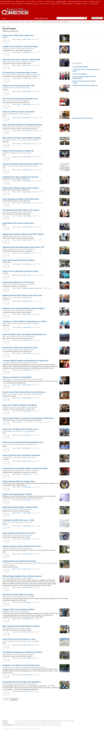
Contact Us (65, 22)
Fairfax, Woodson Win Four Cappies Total (18, 481)
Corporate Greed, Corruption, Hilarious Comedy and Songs (25, 468)
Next (14, 699)
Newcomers (66, 721)
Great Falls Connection (94, 1)
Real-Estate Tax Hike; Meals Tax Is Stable (18, 594)
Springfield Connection (67, 3)
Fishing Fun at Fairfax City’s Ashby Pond (18, 35)
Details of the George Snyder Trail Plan (17, 494)
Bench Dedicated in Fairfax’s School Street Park (20, 199)
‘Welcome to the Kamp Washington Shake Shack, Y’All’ (23, 247)
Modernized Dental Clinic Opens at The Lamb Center (22, 295)
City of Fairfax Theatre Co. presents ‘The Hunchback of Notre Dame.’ (28, 418)
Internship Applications (35, 725)
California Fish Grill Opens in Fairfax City (18, 151)
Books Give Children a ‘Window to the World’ (19, 405)
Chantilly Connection (50, 1)
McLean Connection (5, 3)
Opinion (25, 721)
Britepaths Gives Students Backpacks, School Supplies (23, 308)
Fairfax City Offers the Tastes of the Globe (18, 112)
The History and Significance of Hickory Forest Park (22, 652)
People (72, 721)
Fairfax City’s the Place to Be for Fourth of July (20, 429)
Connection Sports (93, 3)
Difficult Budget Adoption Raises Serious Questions (22, 576)
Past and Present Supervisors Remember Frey (20, 99)
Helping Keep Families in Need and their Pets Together (23, 234)
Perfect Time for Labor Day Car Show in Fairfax (20, 271)
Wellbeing (59, 721)
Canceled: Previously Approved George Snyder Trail (22, 164)
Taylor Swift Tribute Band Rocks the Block (18, 260)
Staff (15, 723)
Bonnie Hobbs (27, 39)
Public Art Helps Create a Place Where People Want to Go (24, 334)
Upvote (5, 41)
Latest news (78, 63)
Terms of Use (35, 723)
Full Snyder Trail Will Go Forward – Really (18, 520)
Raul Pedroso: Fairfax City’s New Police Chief (19, 347)
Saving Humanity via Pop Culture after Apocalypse (21, 682)
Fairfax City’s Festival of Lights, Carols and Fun (20, 188)
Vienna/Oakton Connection (81, 3)
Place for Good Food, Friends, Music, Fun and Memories (23, 392)
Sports (20, 721)
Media (38, 22)
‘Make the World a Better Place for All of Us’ (19, 533)
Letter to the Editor (57, 725)
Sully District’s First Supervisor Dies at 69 (18, 85)
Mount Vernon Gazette (17, 3)
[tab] (86, 63)
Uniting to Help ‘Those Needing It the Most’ (18, 609)
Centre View (40, 1)
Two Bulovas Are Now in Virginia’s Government (20, 177)
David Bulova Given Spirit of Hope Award (18, 223)
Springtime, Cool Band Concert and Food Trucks (21, 665)
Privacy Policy (43, 723)
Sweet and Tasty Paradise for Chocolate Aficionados (22, 125)
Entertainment (43, 721)
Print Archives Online (48, 22)
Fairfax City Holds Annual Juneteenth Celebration (21, 455)
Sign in (4, 18)
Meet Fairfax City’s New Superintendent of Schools (21, 138)
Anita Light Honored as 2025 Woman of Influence (21, 626)
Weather (28, 22)
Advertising (21, 723)
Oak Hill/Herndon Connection (31, 3)
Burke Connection (31, 1)
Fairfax (10, 22)
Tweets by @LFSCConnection (82, 118)
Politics (30, 721)
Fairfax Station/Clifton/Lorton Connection (77, 1)
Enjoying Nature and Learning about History (19, 561)
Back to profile (6, 26)
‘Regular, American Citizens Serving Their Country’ (21, 546)
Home (5, 22)
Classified (58, 22)
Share (14, 39)
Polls (33, 22)
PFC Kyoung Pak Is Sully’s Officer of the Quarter (20, 210)
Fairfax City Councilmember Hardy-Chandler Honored (22, 442)
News (16, 721)
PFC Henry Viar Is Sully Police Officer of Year (19, 72)
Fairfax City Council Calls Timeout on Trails (19, 639)
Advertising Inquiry (46, 725)
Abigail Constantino (28, 288)
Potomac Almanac (44, 3)
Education (35, 721)
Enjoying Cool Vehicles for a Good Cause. (18, 282)
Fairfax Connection (61, 1)
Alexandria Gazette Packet (7, 1)
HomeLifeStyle (52, 721)
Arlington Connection (20, 1)
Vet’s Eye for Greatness (80, 74)
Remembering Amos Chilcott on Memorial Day (20, 507)
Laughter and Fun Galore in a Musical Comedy (20, 46)
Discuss (19, 39)
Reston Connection (55, 3)
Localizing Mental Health (80, 67)
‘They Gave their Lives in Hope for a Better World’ (21, 59)
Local (22, 22)
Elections (16, 22)
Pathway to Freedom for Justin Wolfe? (17, 377)
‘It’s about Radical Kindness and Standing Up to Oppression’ (25, 360)
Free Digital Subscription (21, 725)
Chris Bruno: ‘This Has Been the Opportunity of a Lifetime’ (24, 321)
